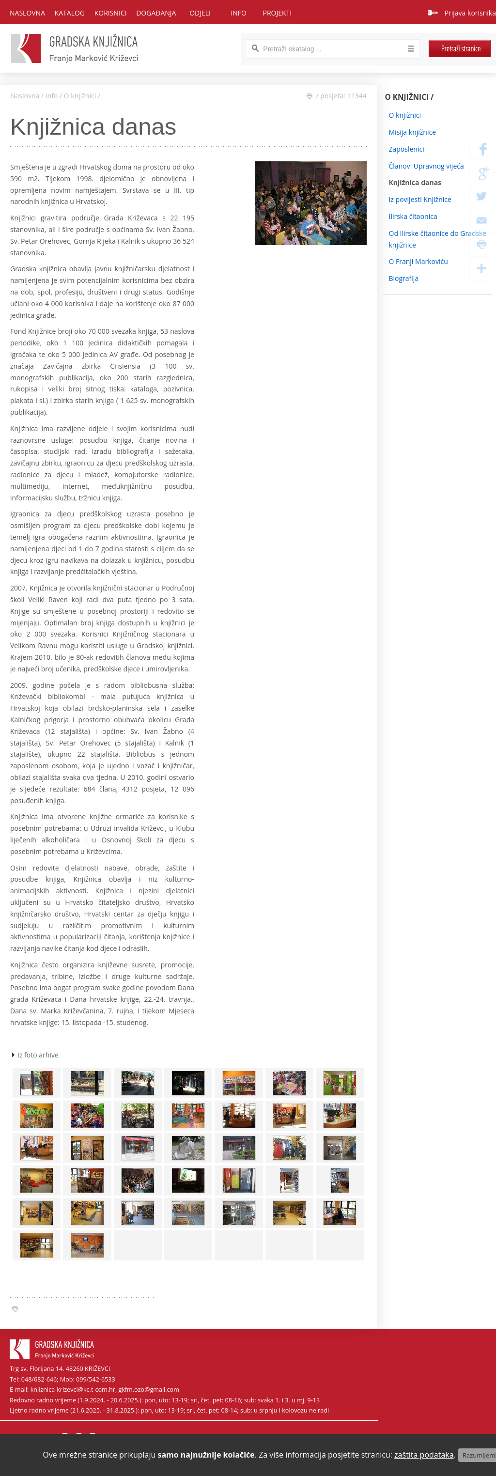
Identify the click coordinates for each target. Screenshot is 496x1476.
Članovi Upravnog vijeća (426, 166)
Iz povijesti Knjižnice (420, 199)
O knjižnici (80, 95)
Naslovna (27, 12)
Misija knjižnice (412, 132)
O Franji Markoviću (418, 261)
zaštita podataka (424, 1454)
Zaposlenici (406, 149)
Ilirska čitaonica (413, 216)
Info (52, 95)
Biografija (404, 278)
